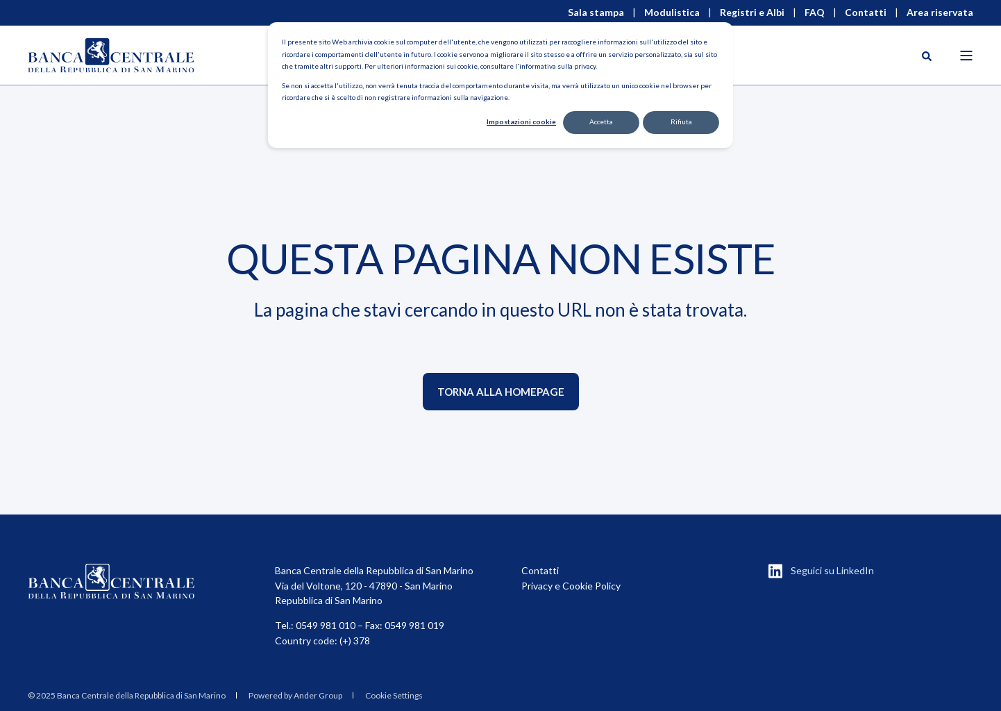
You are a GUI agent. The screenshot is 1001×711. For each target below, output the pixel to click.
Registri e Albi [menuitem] (752, 12)
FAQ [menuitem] (815, 12)
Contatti (540, 570)
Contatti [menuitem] (865, 12)
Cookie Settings (394, 695)
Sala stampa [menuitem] (596, 12)
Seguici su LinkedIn (832, 570)
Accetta (601, 121)
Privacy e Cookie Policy (571, 586)
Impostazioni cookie (521, 121)
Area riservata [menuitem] (940, 12)
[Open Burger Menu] (966, 55)
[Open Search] (927, 55)
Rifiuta (681, 121)
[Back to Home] (111, 55)
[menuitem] (127, 695)
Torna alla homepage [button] (500, 391)
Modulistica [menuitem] (672, 12)
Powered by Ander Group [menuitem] (295, 695)
